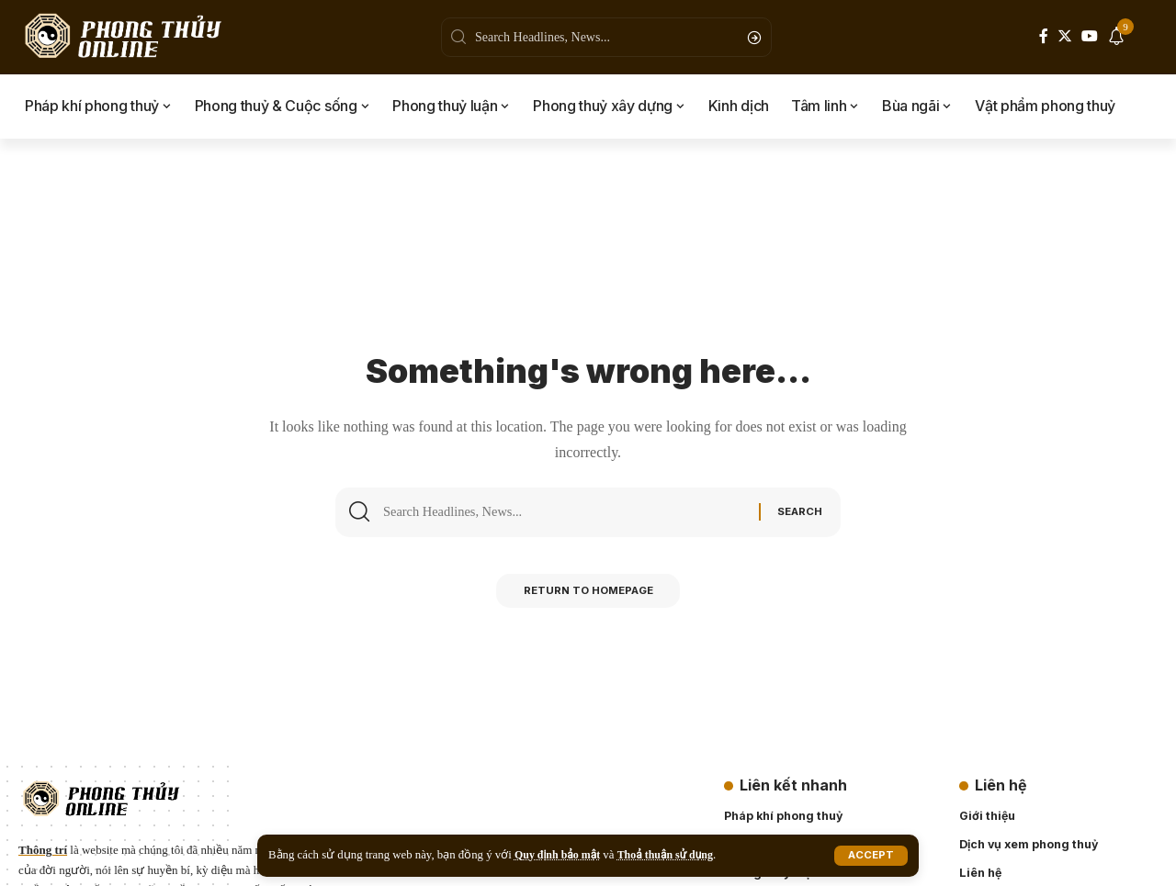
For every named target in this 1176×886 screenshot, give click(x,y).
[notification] (1116, 37)
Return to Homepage (588, 596)
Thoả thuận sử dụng (674, 854)
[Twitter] (1065, 36)
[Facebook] (1044, 36)
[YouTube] (1089, 36)
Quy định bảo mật (560, 854)
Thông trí (42, 850)
